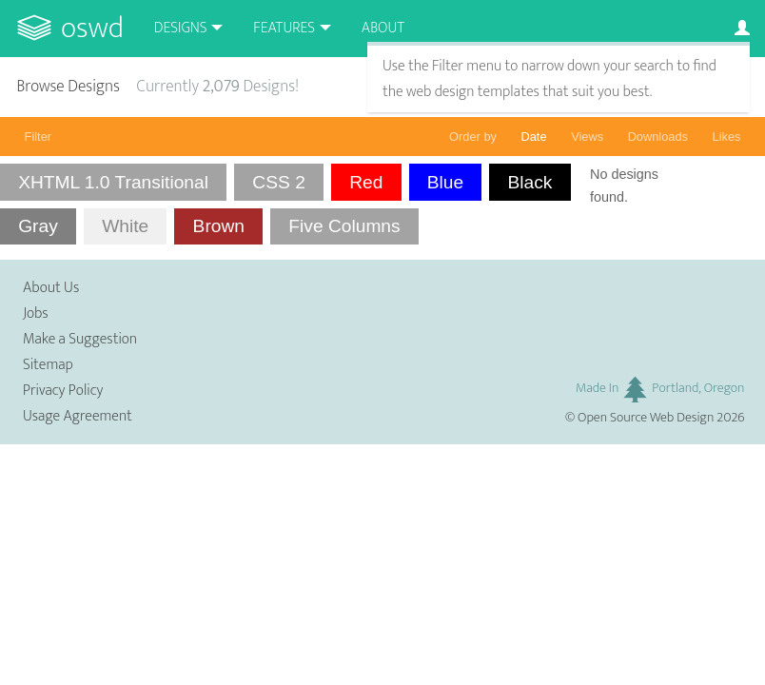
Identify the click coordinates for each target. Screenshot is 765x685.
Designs (180, 28)
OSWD (92, 28)
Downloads (658, 136)
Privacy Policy (63, 390)
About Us (51, 288)
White (125, 226)
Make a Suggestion (80, 339)
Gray (38, 226)
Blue (445, 182)
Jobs (36, 313)
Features (284, 28)
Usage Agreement (77, 416)
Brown (219, 226)
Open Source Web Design (646, 417)
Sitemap (48, 365)
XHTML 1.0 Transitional (113, 182)
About (383, 28)
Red (365, 182)
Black (530, 182)
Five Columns (344, 226)
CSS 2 (278, 182)
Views (587, 136)
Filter (38, 136)
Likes (727, 136)
